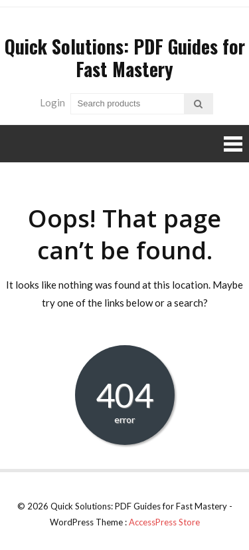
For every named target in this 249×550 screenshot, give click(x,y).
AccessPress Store (164, 522)
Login (52, 102)
